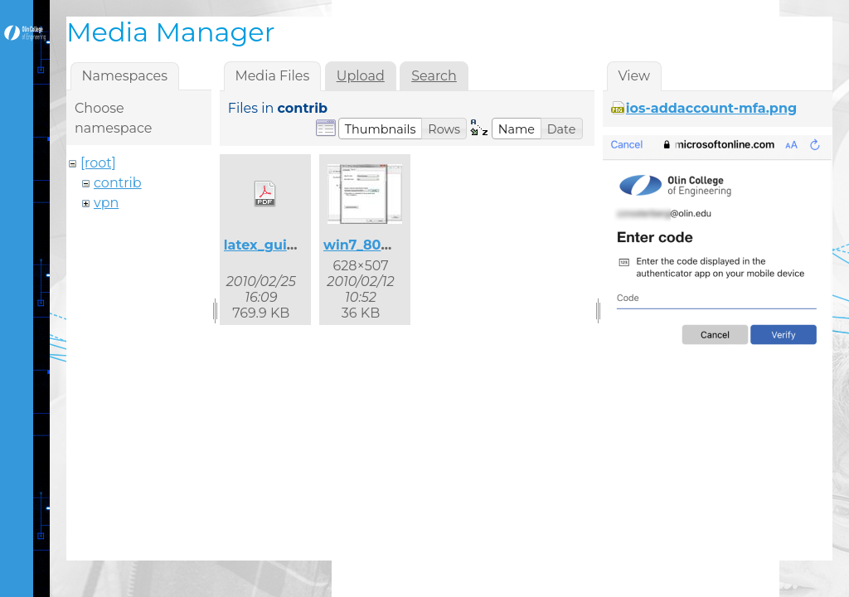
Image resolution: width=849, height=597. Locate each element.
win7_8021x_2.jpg (383, 245)
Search (434, 76)
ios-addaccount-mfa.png (711, 108)
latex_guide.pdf (278, 245)
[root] (98, 163)
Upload (361, 76)
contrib (118, 183)
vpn (106, 203)
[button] (380, 128)
